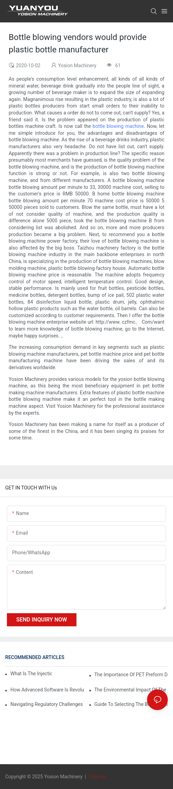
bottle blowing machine (118, 126)
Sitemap (96, 776)
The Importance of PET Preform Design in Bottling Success (131, 674)
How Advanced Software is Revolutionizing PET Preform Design (47, 689)
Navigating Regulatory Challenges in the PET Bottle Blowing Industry (47, 704)
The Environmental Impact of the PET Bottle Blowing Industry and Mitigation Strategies (131, 689)
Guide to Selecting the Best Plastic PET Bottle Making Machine (131, 704)
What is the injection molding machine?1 (31, 673)
